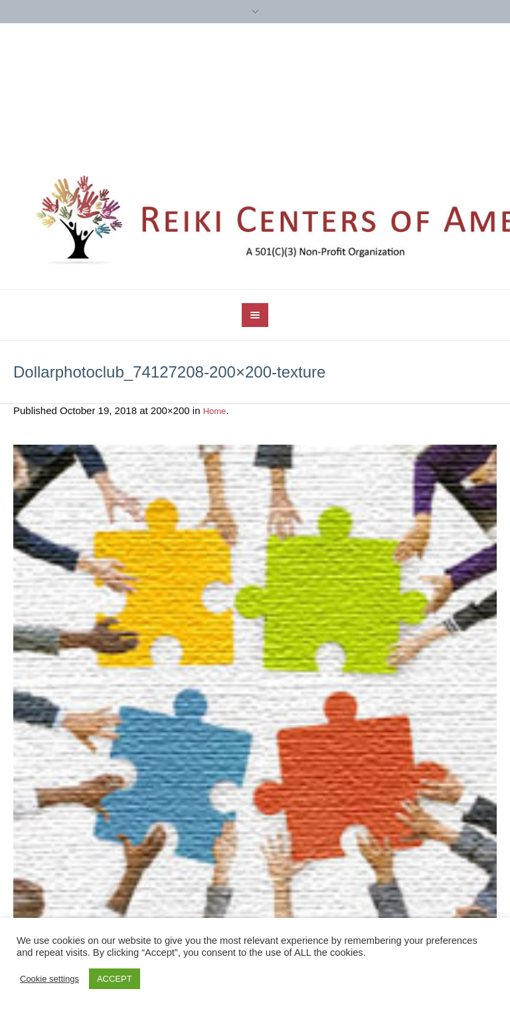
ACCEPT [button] (114, 979)
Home (214, 411)
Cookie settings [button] (49, 979)
